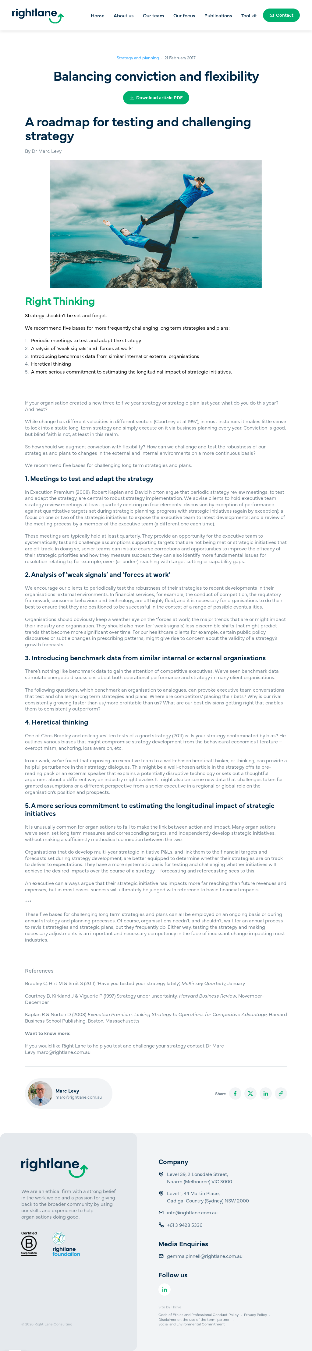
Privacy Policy (255, 1314)
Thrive (176, 1306)
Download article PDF (156, 97)
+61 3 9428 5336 (185, 1224)
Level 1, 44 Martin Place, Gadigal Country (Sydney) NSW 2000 (208, 1197)
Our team (153, 15)
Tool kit (249, 15)
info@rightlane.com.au (193, 1212)
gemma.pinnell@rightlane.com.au (205, 1255)
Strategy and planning (138, 57)
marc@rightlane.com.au (78, 1097)
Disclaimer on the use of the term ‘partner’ (194, 1319)
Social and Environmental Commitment (191, 1323)
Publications (218, 15)
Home (98, 15)
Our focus (184, 15)
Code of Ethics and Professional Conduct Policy (198, 1314)
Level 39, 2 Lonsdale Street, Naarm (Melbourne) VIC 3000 (199, 1177)
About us (124, 15)
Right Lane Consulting (53, 1323)
